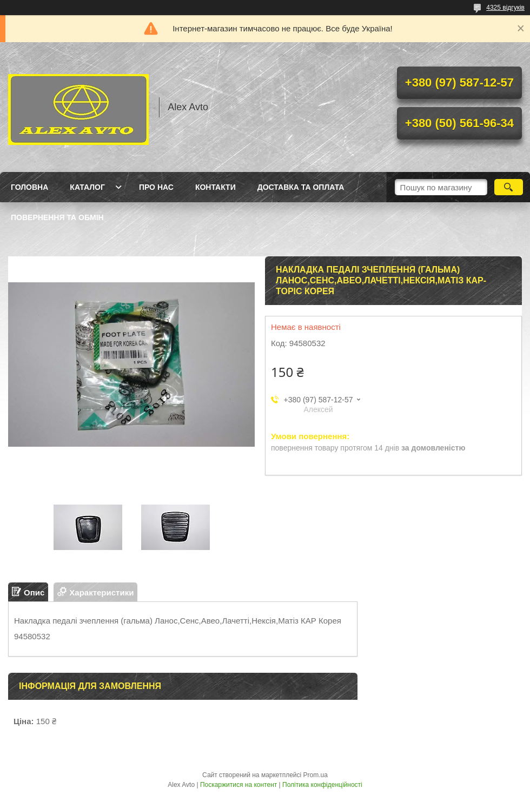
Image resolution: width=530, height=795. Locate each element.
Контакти (215, 187)
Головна (29, 187)
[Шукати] (508, 187)
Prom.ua (315, 775)
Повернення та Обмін (57, 217)
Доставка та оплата (301, 187)
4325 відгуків (505, 7)
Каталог (87, 187)
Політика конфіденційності (322, 785)
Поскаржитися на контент (238, 785)
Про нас (156, 187)
